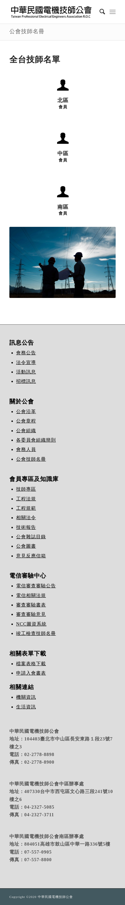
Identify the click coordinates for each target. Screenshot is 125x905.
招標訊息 (26, 381)
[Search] (99, 12)
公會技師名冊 (26, 31)
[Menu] (112, 12)
